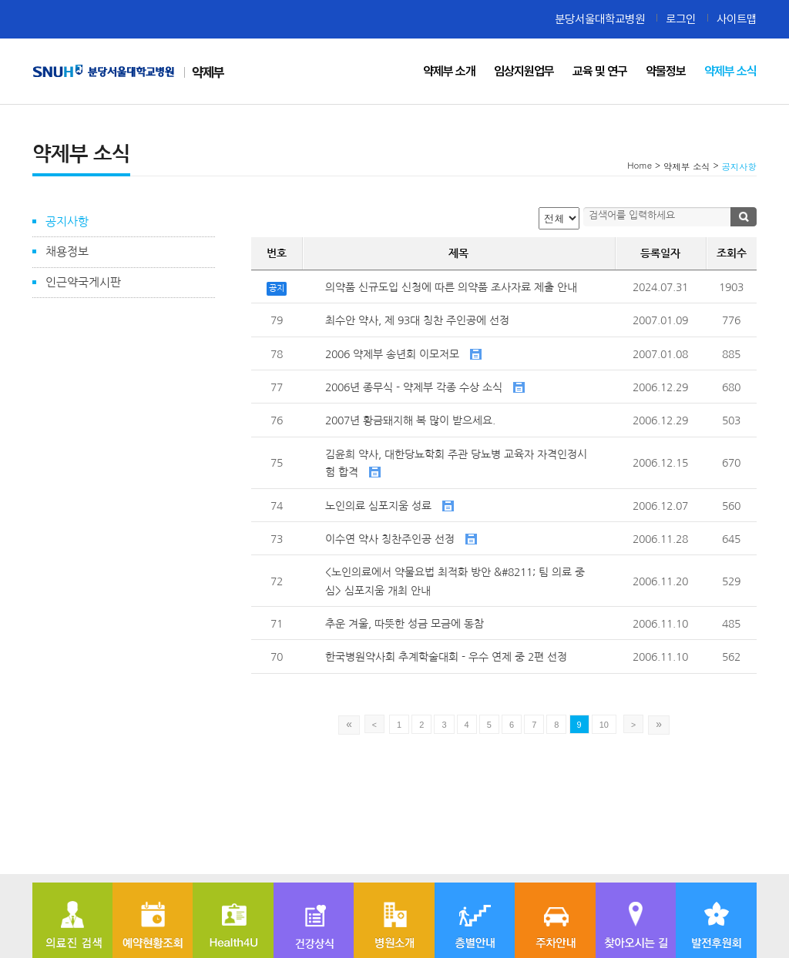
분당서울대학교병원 (600, 19)
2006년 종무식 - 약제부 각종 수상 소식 (425, 387)
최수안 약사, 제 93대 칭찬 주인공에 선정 (417, 320)
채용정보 (67, 251)
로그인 (681, 19)
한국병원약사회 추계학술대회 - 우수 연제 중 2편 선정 (446, 657)
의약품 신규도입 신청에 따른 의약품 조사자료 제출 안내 (451, 287)
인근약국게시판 (83, 282)
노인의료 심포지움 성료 (389, 506)
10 (604, 724)
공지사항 (67, 221)
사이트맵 (737, 19)
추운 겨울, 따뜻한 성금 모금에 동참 (404, 623)
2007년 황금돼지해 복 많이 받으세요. (410, 420)
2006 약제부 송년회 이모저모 (403, 354)
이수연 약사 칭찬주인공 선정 (401, 539)
